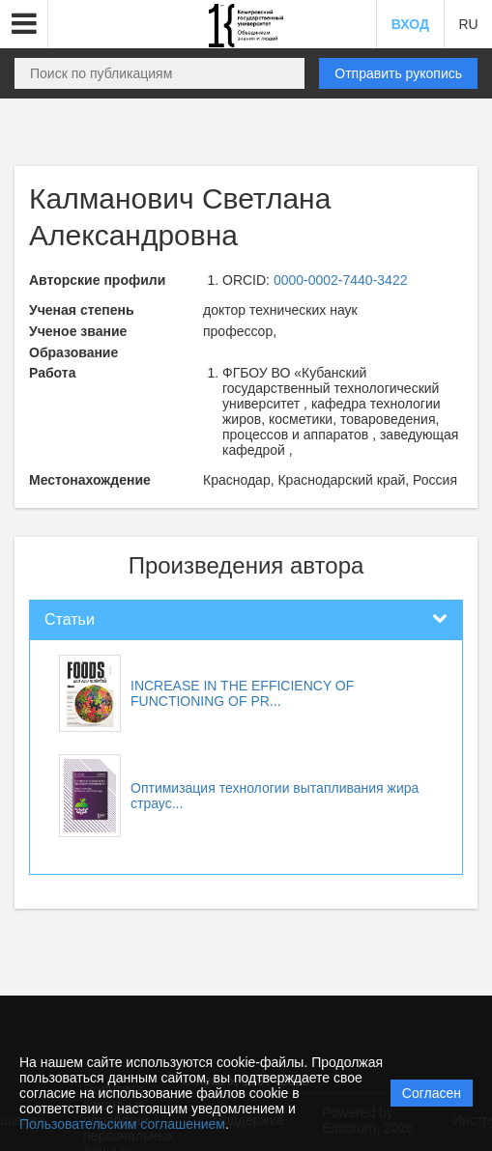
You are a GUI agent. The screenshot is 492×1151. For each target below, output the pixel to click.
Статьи (69, 619)
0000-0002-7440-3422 (341, 280)
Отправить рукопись (398, 73)
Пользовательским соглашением (122, 1124)
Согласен (431, 1093)
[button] (24, 24)
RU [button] (468, 24)
